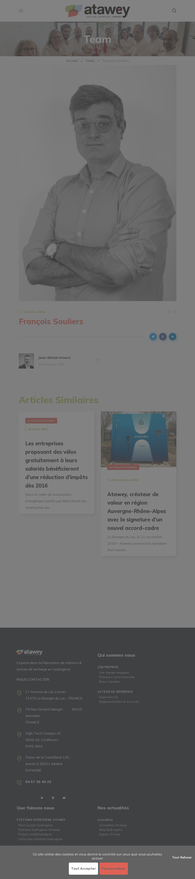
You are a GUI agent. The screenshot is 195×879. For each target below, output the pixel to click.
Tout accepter (83, 868)
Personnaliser (114, 868)
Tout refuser (182, 857)
